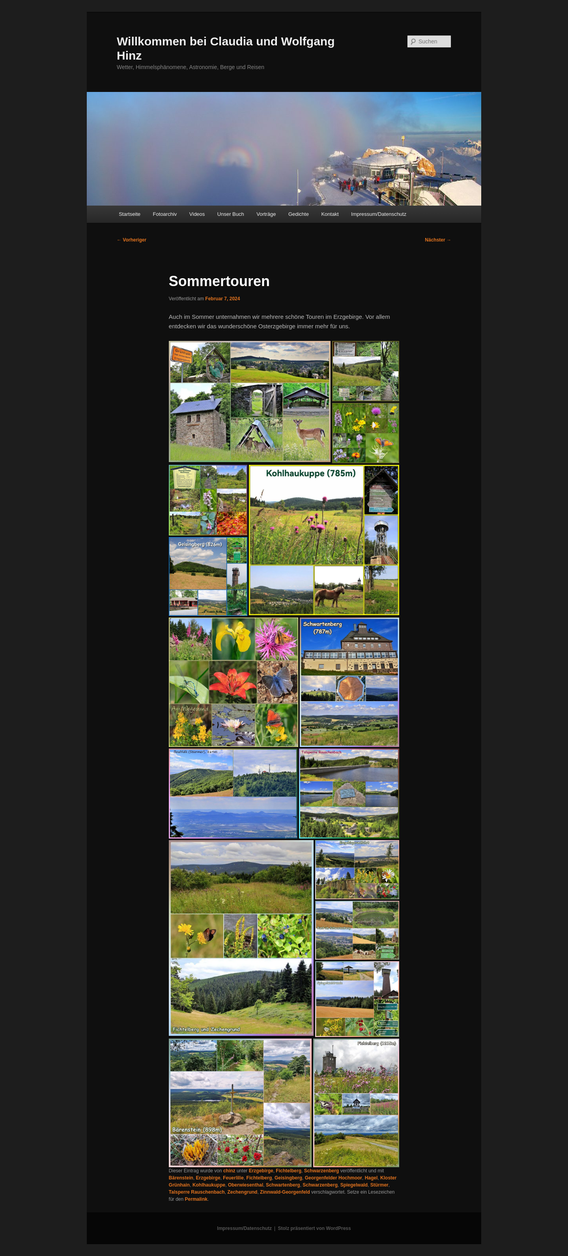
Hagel (371, 1178)
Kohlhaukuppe (208, 1185)
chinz (229, 1171)
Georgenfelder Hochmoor (333, 1178)
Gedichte (298, 214)
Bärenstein (181, 1178)
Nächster (438, 240)
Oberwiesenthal (245, 1185)
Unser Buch (230, 214)
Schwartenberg (283, 1185)
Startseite (129, 214)
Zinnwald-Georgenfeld (285, 1192)
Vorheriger (131, 240)
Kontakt (329, 214)
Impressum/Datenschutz (378, 214)
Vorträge (266, 214)
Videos (197, 214)
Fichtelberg (288, 1171)
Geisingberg (288, 1178)
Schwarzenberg (321, 1171)
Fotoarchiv (165, 214)
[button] (250, 401)
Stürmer (379, 1185)
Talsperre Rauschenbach (197, 1192)
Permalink (196, 1199)
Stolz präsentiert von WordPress (314, 1228)
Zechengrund (242, 1192)
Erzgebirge (261, 1171)
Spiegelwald (354, 1185)
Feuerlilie (233, 1178)
